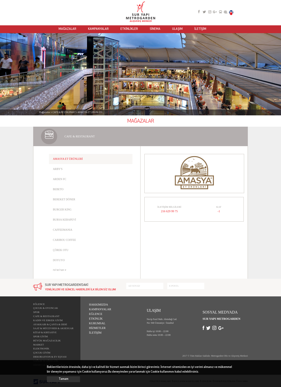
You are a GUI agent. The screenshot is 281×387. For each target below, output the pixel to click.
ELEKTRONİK (41, 348)
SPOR (36, 312)
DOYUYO (59, 260)
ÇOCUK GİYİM (41, 352)
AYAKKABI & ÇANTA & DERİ (50, 324)
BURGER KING (62, 209)
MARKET (38, 344)
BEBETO (58, 189)
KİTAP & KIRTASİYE (45, 332)
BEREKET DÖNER (64, 199)
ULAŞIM (177, 29)
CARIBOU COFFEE (64, 240)
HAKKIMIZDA (98, 304)
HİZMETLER (97, 328)
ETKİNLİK (96, 318)
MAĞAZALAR (67, 29)
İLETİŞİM (200, 29)
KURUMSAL (97, 323)
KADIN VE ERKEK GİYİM (48, 320)
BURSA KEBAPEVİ (64, 219)
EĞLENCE (39, 304)
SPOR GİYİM (40, 336)
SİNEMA (155, 29)
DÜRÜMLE (59, 270)
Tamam (63, 379)
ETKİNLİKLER (129, 29)
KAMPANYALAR (98, 29)
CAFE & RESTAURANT (46, 316)
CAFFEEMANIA (62, 229)
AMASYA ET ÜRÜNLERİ (68, 158)
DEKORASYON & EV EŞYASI (50, 356)
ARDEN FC (59, 179)
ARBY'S (57, 169)
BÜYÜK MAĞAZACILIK (47, 340)
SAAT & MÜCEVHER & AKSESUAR (53, 328)
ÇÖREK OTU (60, 250)
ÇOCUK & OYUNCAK (45, 308)
